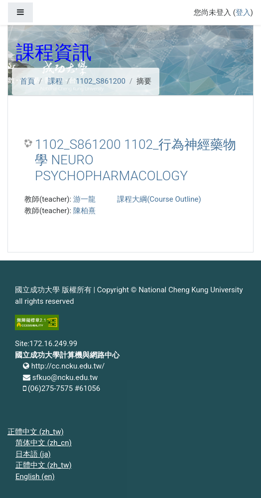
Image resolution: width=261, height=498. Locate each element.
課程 (55, 81)
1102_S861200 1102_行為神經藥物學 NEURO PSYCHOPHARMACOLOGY (135, 160)
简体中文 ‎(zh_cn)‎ (43, 442)
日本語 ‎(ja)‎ (33, 454)
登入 (243, 12)
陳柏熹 (84, 210)
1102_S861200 (101, 81)
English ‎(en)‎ (35, 476)
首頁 (27, 81)
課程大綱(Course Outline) (159, 199)
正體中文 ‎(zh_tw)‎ (35, 431)
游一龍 (84, 199)
